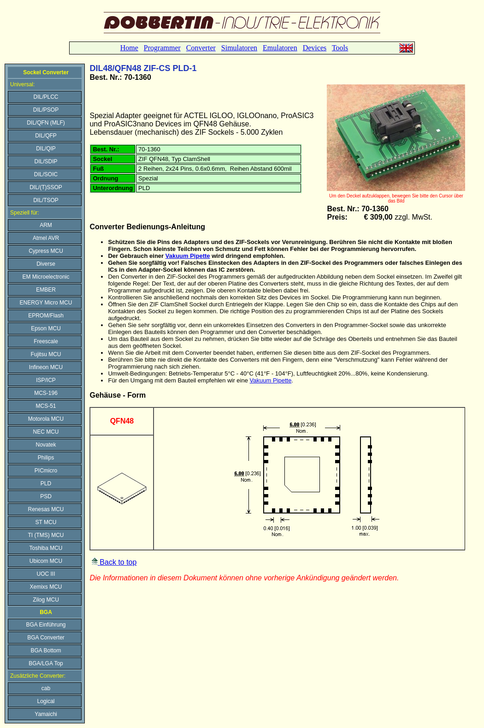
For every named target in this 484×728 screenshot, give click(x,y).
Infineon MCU (46, 367)
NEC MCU (46, 432)
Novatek (45, 445)
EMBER (46, 289)
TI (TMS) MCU (46, 535)
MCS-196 (46, 393)
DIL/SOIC (46, 174)
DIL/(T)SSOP (46, 187)
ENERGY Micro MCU (46, 302)
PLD (46, 483)
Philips (46, 457)
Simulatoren (239, 48)
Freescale (46, 341)
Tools (340, 48)
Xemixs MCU (46, 587)
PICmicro (46, 470)
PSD (46, 496)
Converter (201, 48)
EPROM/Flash (46, 315)
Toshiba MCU (45, 548)
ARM (46, 225)
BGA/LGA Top (46, 663)
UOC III (45, 574)
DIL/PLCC (45, 97)
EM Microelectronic (45, 277)
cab (45, 688)
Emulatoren (280, 48)
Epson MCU (46, 328)
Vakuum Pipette (187, 255)
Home (129, 48)
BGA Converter (46, 637)
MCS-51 (45, 406)
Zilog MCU (46, 600)
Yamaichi (46, 714)
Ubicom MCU (46, 561)
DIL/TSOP (46, 200)
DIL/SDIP (45, 161)
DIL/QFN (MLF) (46, 122)
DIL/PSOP (46, 110)
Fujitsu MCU (45, 354)
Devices (315, 48)
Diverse (45, 264)
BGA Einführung (45, 624)
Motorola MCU (46, 419)
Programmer (162, 48)
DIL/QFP (46, 135)
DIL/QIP (46, 148)
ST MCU (46, 522)
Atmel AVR (46, 238)
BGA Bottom (45, 650)
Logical (45, 701)
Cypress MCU (46, 251)
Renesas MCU (46, 509)
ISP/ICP (46, 380)
